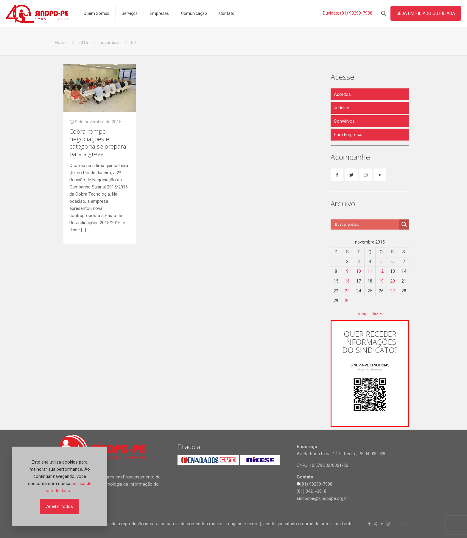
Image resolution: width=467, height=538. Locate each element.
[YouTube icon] (381, 523)
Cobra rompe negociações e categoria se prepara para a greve (97, 142)
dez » (376, 313)
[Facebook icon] (369, 523)
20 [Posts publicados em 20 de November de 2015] (392, 281)
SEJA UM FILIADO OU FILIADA (425, 13)
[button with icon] (337, 175)
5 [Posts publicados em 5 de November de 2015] (381, 261)
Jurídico (341, 107)
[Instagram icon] (388, 523)
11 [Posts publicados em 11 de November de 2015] (370, 271)
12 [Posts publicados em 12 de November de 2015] (381, 271)
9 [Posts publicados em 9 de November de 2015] (347, 271)
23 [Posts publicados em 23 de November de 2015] (347, 291)
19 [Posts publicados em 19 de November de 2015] (381, 281)
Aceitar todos (59, 506)
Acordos (342, 94)
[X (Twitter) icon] (375, 523)
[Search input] (366, 224)
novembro (109, 42)
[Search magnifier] (404, 224)
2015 (83, 42)
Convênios (344, 121)
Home (61, 42)
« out (363, 313)
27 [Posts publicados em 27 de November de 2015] (392, 291)
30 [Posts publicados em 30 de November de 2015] (347, 300)
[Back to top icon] (402, 523)
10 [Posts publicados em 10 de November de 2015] (358, 271)
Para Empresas (349, 134)
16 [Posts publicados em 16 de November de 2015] (347, 281)
